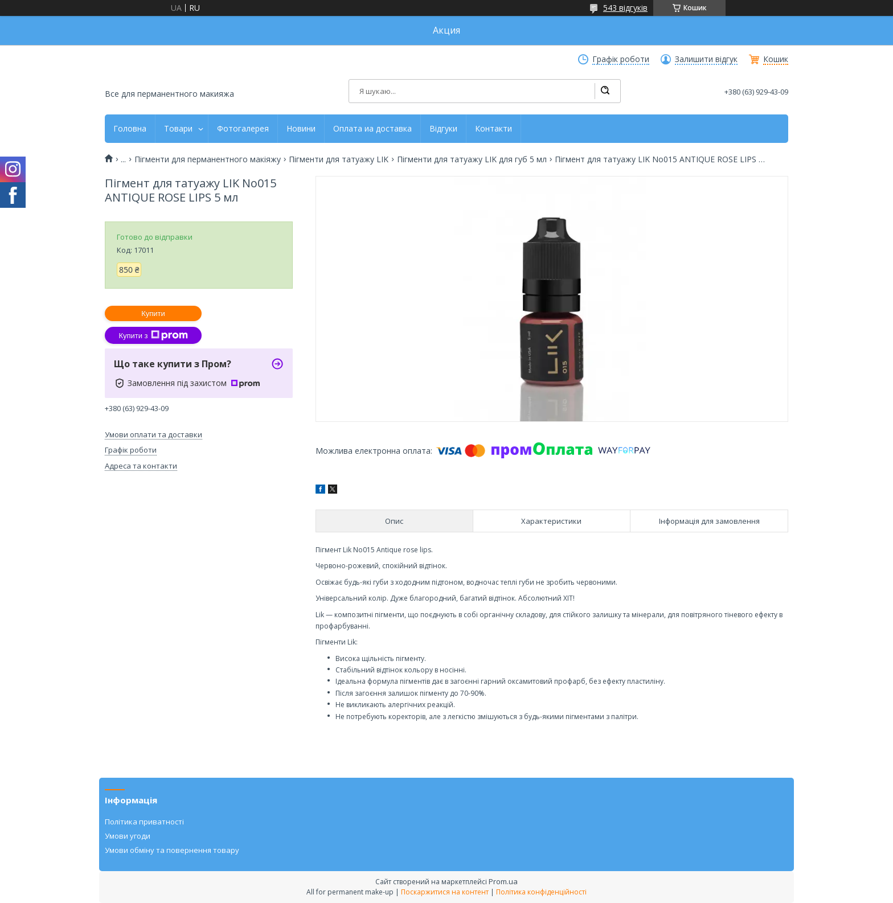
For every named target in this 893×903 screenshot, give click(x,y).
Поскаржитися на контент (445, 892)
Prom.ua (503, 881)
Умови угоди (127, 836)
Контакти (493, 129)
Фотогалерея (243, 129)
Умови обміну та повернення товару (172, 850)
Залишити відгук (706, 59)
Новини (301, 129)
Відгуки (443, 129)
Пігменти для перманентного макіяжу (207, 159)
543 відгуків (625, 7)
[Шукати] (605, 91)
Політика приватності (144, 821)
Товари (178, 129)
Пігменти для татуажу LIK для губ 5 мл (472, 159)
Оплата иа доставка (372, 129)
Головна (129, 129)
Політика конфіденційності (541, 892)
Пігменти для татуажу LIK (338, 159)
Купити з (152, 335)
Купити (153, 313)
